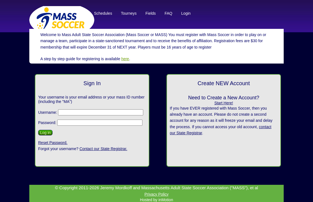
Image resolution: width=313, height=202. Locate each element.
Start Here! (223, 103)
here (125, 59)
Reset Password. (52, 142)
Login (186, 13)
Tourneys (129, 13)
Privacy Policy (156, 194)
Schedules (103, 13)
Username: (47, 112)
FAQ (168, 13)
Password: (47, 122)
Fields (150, 13)
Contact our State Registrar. (103, 149)
